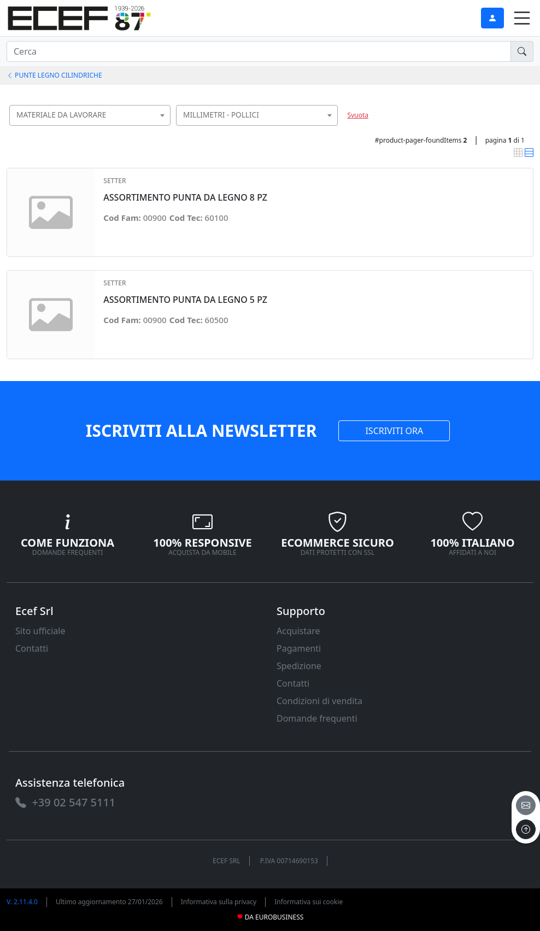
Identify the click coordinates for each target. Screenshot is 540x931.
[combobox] (90, 115)
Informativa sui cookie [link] (308, 901)
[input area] (259, 51)
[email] (526, 805)
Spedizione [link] (299, 666)
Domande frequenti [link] (317, 718)
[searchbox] (165, 129)
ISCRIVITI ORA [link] (394, 431)
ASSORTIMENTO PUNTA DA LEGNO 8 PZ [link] (185, 197)
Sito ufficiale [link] (40, 631)
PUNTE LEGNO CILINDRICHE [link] (54, 75)
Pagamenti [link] (299, 648)
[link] (79, 17)
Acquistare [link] (298, 631)
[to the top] (526, 829)
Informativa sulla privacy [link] (219, 901)
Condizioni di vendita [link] (319, 701)
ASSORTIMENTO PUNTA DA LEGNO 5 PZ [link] (185, 300)
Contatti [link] (31, 648)
